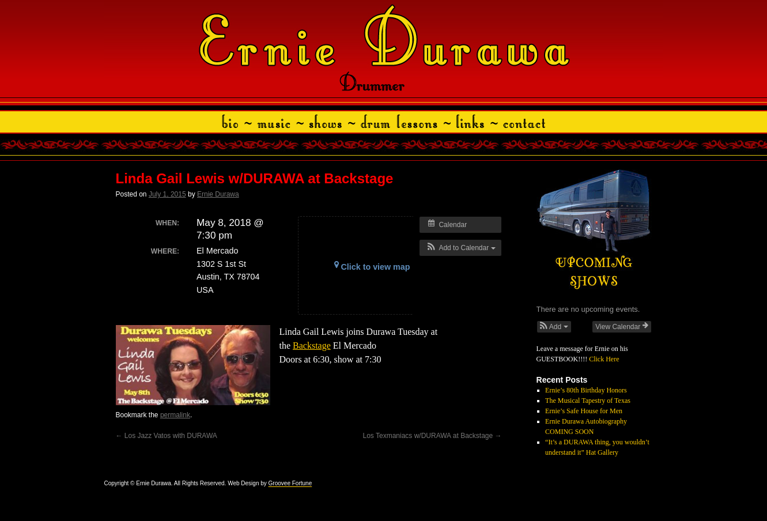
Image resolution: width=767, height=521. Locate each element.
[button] (460, 248)
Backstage (312, 345)
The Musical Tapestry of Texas (587, 401)
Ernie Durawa (218, 194)
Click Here (604, 359)
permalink (175, 415)
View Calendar (621, 326)
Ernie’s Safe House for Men (583, 411)
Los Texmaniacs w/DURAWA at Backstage (431, 436)
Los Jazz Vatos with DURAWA (166, 436)
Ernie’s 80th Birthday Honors (586, 390)
